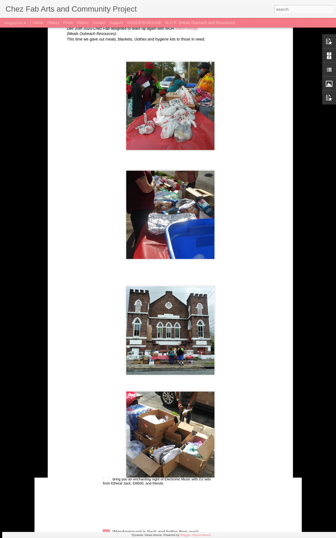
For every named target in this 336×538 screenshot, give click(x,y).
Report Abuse (201, 535)
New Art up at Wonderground (140, 406)
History (53, 22)
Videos (82, 22)
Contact (99, 22)
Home (38, 22)
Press (68, 22)
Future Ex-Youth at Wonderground (145, 469)
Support (116, 22)
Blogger (185, 535)
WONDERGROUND (144, 22)
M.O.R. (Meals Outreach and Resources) (200, 22)
